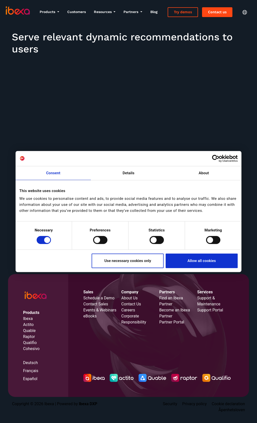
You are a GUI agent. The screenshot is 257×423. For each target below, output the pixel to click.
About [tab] (204, 173)
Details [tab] (128, 173)
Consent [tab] (53, 173)
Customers (76, 12)
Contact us (217, 12)
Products (48, 12)
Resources (103, 12)
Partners (131, 12)
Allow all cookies (201, 261)
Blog (154, 12)
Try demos (183, 12)
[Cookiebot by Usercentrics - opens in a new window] (216, 158)
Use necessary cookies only (127, 261)
